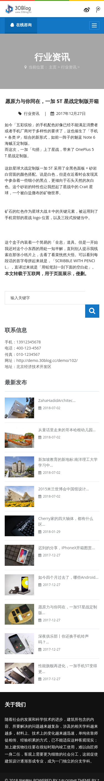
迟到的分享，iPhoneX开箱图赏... (66, 534)
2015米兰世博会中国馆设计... (63, 475)
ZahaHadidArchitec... (57, 387)
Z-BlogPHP (68, 767)
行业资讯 (69, 67)
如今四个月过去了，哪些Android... (68, 564)
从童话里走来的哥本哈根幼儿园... (67, 416)
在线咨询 (21, 24)
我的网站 (25, 767)
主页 (53, 67)
